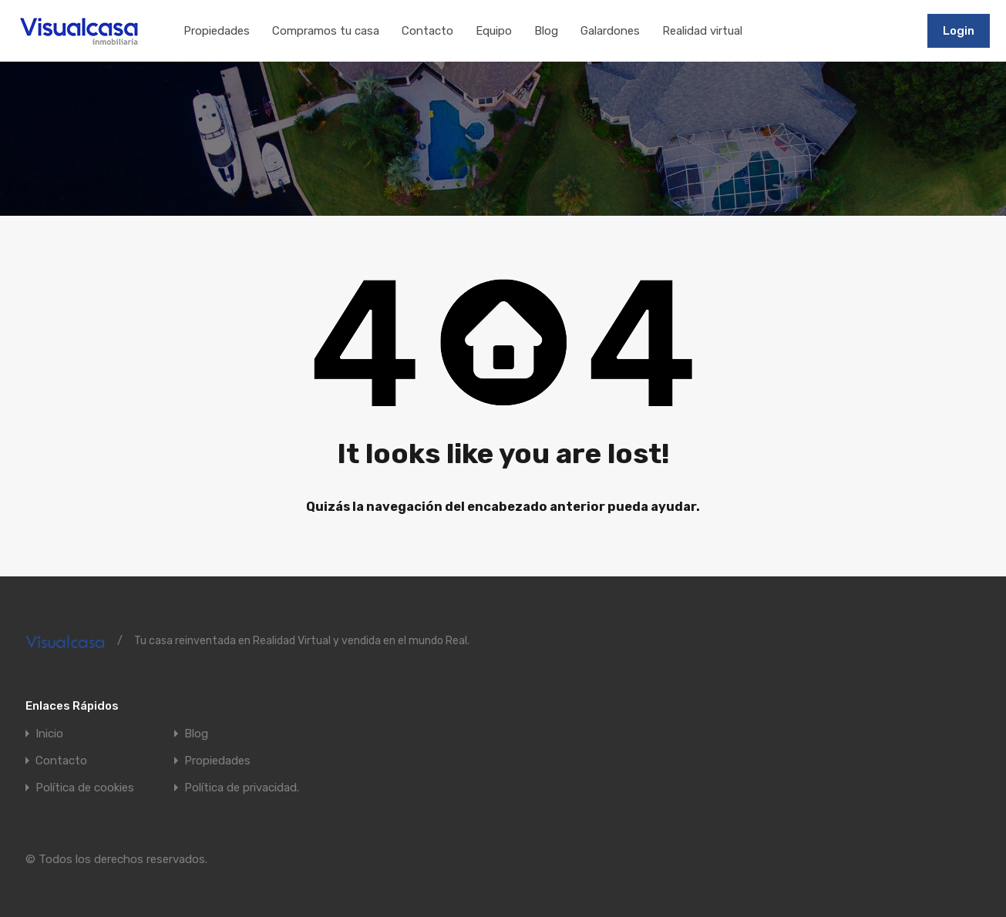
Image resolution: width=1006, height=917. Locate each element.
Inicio (49, 734)
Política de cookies (84, 788)
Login (958, 31)
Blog (546, 31)
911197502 (880, 30)
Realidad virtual (702, 31)
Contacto (427, 31)
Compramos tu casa (325, 31)
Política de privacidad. (241, 788)
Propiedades (216, 31)
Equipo (494, 31)
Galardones (610, 31)
